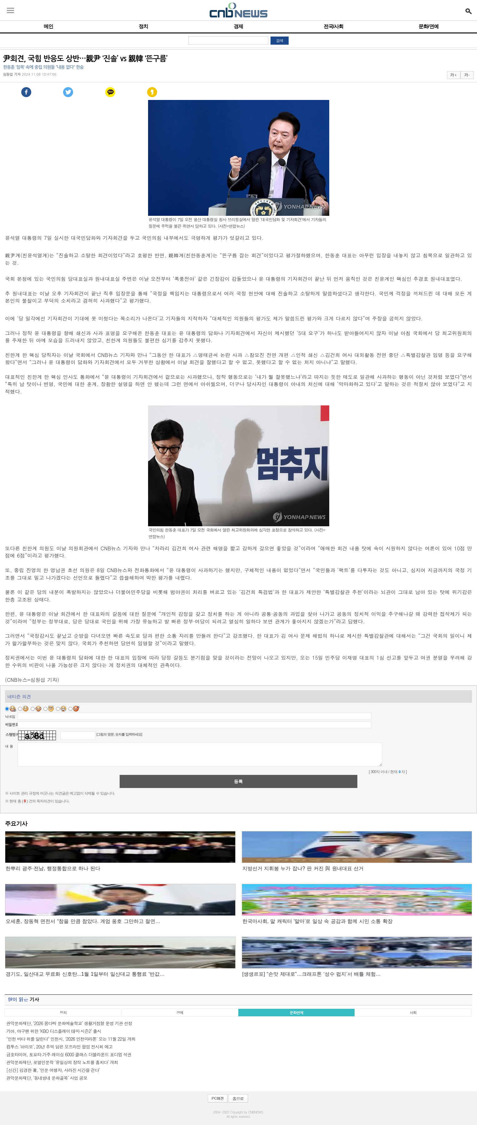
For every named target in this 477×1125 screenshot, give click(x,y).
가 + (453, 75)
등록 (238, 781)
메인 (48, 26)
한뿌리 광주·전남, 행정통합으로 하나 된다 (53, 868)
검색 (279, 40)
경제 (238, 26)
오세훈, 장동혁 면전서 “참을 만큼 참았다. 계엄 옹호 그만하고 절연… (83, 921)
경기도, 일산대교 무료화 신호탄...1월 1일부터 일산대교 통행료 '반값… (85, 974)
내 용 (9, 746)
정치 (143, 26)
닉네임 (10, 716)
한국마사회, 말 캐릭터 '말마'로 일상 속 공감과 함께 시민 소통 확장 (317, 921)
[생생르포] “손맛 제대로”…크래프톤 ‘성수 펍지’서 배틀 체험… (311, 974)
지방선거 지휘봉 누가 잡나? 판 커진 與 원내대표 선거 (303, 868)
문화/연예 (428, 26)
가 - (467, 75)
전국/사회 (333, 26)
